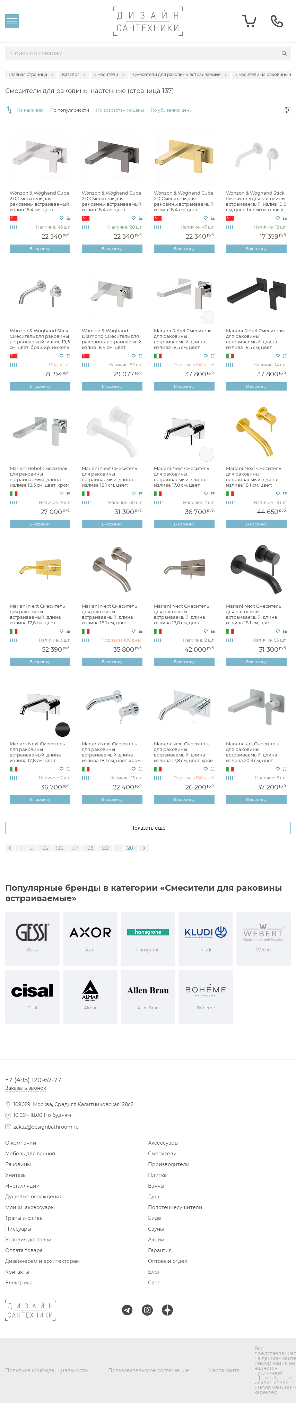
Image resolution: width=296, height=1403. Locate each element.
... (31, 848)
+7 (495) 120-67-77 (33, 1080)
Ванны (156, 1186)
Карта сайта (224, 1370)
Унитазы (16, 1175)
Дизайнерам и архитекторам (42, 1261)
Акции (156, 1240)
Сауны (156, 1229)
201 (131, 848)
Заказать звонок (25, 1088)
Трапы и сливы (24, 1218)
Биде (154, 1218)
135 (44, 848)
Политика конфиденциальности (46, 1370)
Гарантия (160, 1250)
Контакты (17, 1272)
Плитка (157, 1175)
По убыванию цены (171, 110)
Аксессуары (163, 1143)
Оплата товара (24, 1250)
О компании (20, 1143)
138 (90, 848)
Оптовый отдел (168, 1261)
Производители (169, 1164)
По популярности (69, 110)
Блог (154, 1272)
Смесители (162, 1153)
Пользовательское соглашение (148, 1370)
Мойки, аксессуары (30, 1207)
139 (105, 848)
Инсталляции (22, 1186)
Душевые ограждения (33, 1197)
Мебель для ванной (30, 1153)
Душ (153, 1197)
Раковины (18, 1164)
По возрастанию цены (120, 110)
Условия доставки (28, 1240)
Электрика (19, 1283)
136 (59, 848)
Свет (154, 1283)
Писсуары (18, 1229)
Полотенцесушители (175, 1207)
